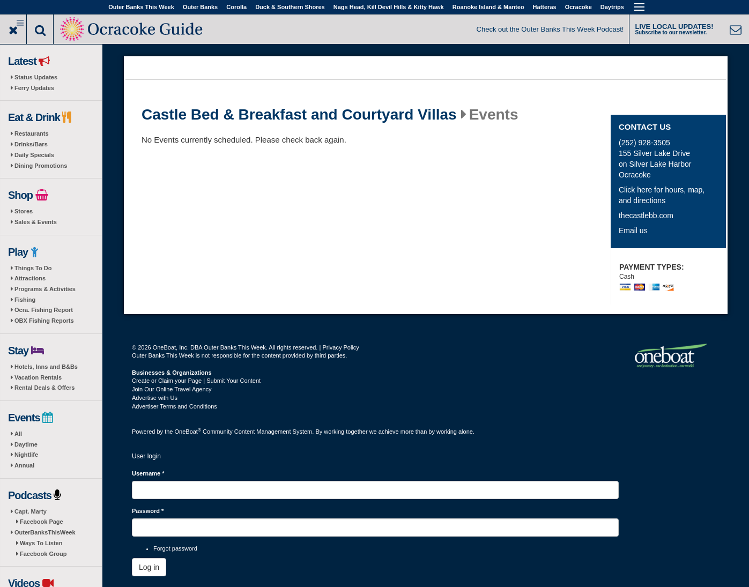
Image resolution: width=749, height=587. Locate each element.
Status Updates (35, 77)
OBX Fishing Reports (44, 320)
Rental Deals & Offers (44, 387)
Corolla (236, 7)
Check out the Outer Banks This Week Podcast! (550, 29)
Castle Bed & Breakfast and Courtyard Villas (299, 115)
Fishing (24, 299)
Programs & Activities (45, 289)
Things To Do (32, 268)
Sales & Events (35, 222)
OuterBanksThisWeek (45, 532)
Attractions (30, 278)
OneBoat (188, 431)
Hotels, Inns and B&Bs (46, 366)
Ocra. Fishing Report (43, 310)
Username (148, 473)
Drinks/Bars (31, 144)
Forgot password (175, 548)
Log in (149, 567)
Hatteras (545, 7)
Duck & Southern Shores (290, 7)
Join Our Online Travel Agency (172, 389)
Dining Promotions (40, 165)
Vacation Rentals (38, 377)
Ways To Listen (41, 543)
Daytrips (612, 7)
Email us (633, 230)
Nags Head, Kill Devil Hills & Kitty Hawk (388, 7)
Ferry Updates (34, 88)
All (18, 433)
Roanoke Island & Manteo (488, 7)
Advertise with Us (154, 398)
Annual (24, 465)
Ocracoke (578, 7)
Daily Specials (34, 155)
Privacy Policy (340, 347)
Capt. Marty (30, 511)
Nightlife (26, 454)
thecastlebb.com (646, 215)
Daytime (26, 444)
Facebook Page (41, 521)
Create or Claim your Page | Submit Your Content (196, 380)
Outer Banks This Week (141, 7)
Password (148, 511)
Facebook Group (43, 554)
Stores (23, 211)
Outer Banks (200, 7)
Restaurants (31, 133)
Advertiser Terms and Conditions (174, 406)
